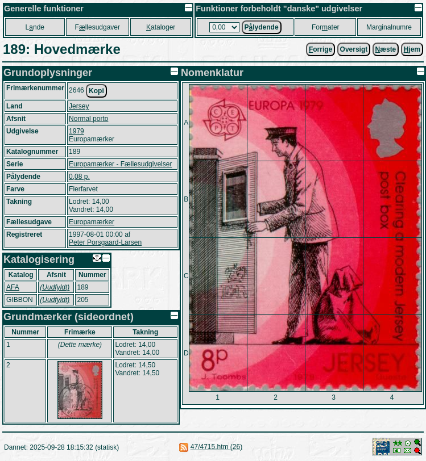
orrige (320, 49)
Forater (326, 27)
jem (412, 49)
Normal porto (88, 119)
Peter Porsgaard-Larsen (105, 242)
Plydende (262, 27)
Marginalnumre (389, 27)
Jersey (79, 106)
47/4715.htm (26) (216, 447)
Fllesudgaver (97, 27)
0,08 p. (79, 177)
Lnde (35, 27)
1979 (76, 131)
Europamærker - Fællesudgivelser (120, 164)
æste (385, 49)
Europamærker (91, 222)
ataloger (160, 27)
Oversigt (354, 49)
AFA (12, 287)
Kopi (96, 91)
